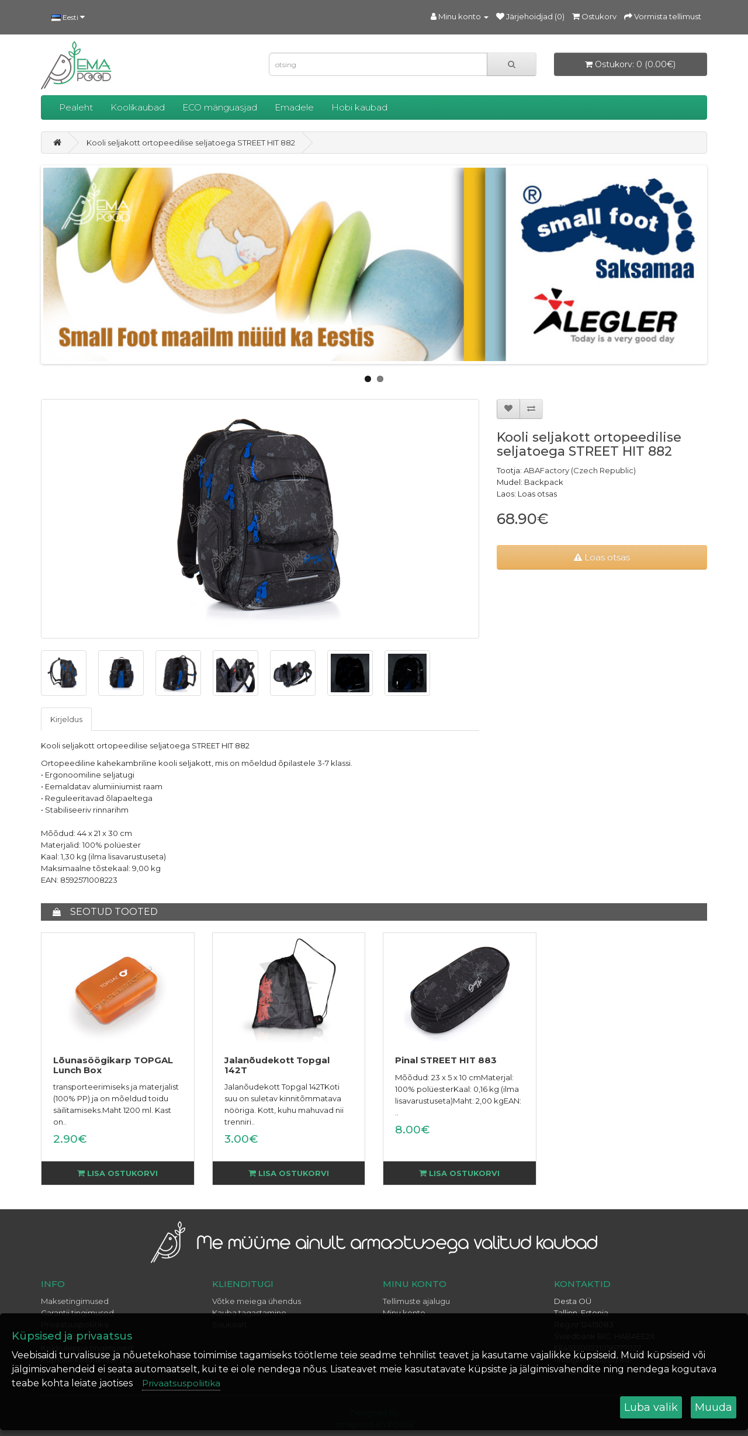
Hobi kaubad (359, 107)
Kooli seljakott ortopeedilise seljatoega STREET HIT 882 (190, 142)
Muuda (713, 1407)
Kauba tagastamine (249, 1312)
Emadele (294, 107)
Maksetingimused (75, 1301)
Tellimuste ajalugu (416, 1301)
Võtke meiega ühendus (256, 1301)
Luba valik (651, 1407)
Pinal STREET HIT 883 (446, 1060)
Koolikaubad (137, 107)
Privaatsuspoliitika (181, 1383)
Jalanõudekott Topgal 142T (277, 1065)
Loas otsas (602, 557)
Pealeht (76, 107)
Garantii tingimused (77, 1312)
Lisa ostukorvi (117, 1173)
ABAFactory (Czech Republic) (580, 470)
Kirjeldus (66, 719)
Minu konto (404, 1312)
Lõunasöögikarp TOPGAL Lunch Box (113, 1065)
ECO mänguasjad (219, 107)
